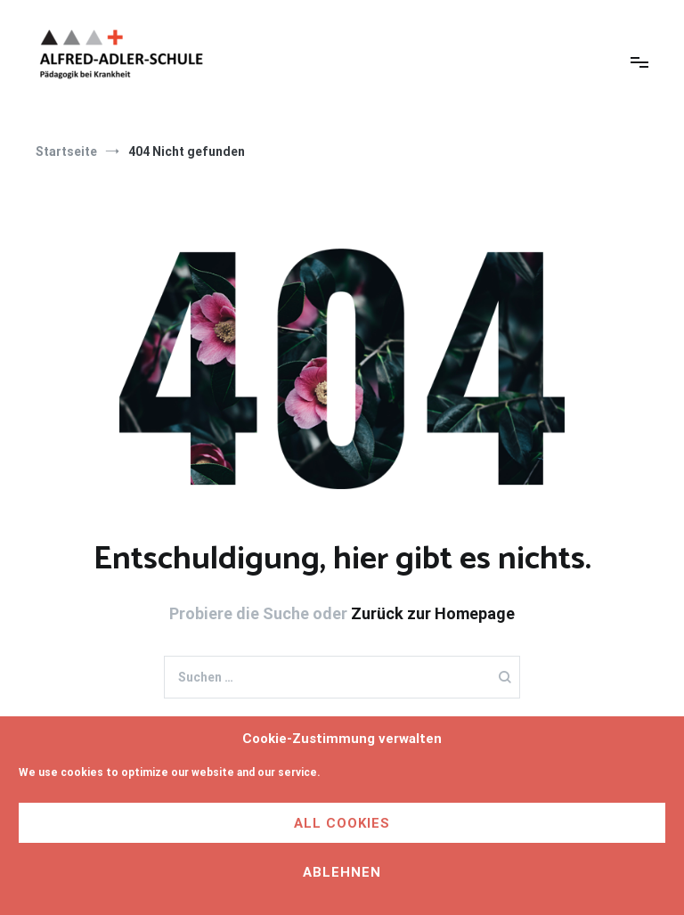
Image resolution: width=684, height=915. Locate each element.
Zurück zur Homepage (433, 613)
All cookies (342, 823)
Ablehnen (342, 872)
